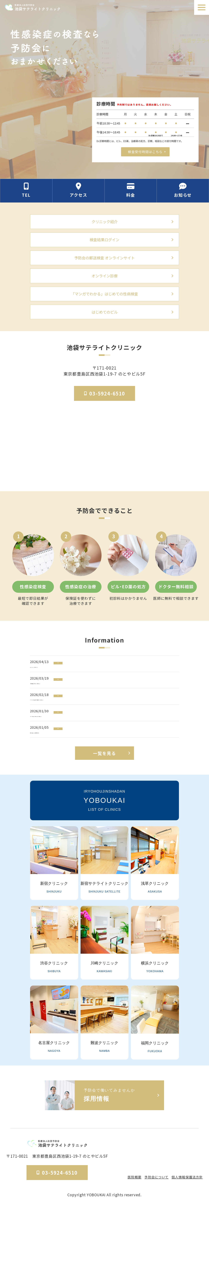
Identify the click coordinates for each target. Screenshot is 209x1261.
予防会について (152, 1229)
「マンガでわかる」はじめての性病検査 (104, 306)
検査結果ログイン (104, 246)
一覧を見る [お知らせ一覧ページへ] (104, 808)
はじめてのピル (104, 326)
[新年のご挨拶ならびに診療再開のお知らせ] (106, 776)
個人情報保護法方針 (186, 1229)
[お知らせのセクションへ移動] (183, 194)
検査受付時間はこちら (145, 151)
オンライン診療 (104, 286)
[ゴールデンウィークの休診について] (106, 679)
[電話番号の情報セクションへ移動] (26, 194)
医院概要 (128, 1229)
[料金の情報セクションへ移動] (131, 194)
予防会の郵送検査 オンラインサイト (104, 266)
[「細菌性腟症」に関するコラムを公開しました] (106, 703)
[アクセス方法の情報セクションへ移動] (79, 194)
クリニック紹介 (104, 226)
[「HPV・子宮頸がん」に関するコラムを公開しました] (106, 752)
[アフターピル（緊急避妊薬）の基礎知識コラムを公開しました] (106, 727)
